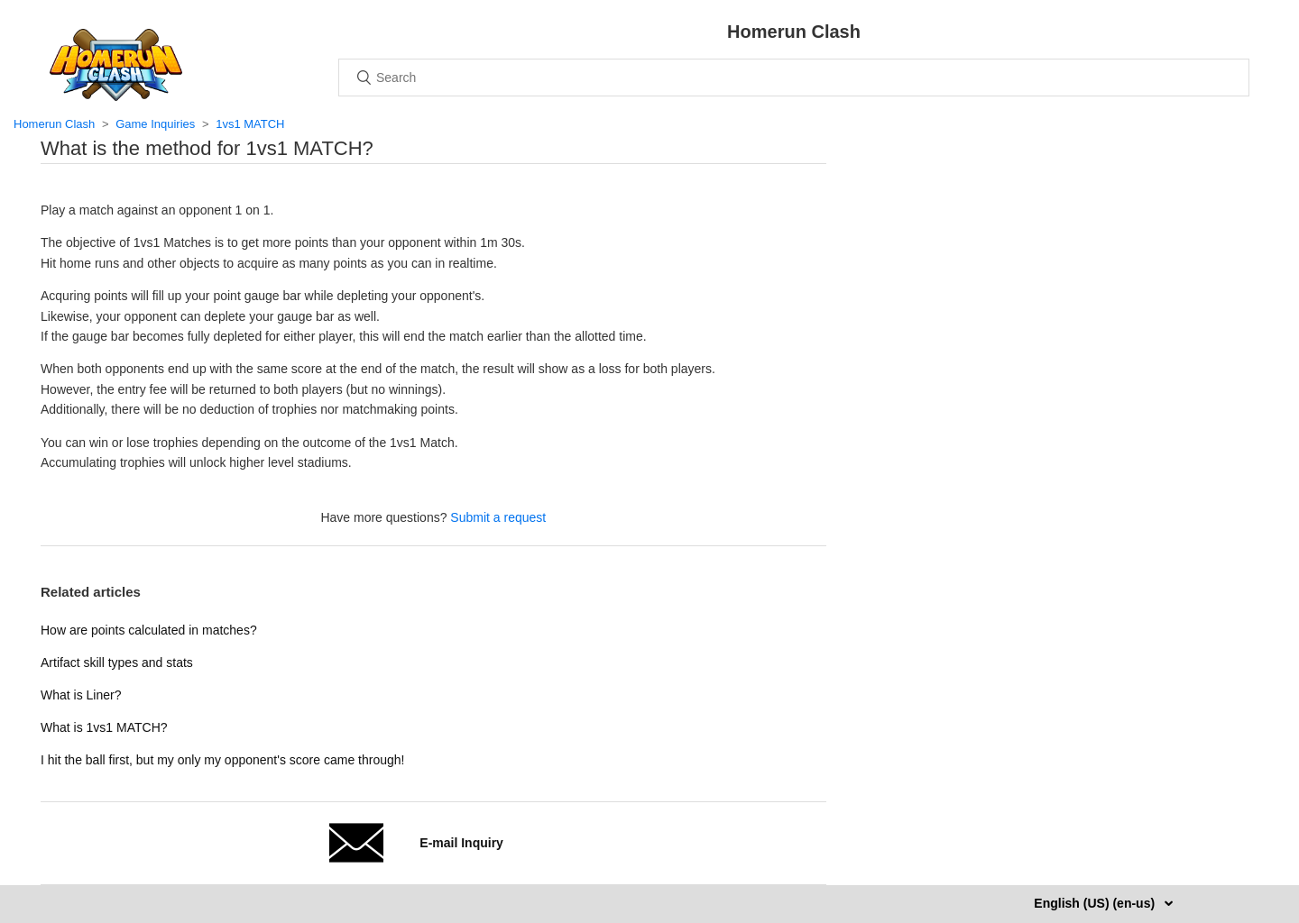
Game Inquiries (155, 124)
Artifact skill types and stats (117, 662)
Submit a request (498, 517)
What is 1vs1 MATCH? (104, 727)
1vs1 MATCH (250, 124)
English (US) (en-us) (1096, 903)
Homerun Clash (54, 124)
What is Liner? (81, 695)
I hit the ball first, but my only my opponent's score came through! (222, 760)
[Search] (793, 77)
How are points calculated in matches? (149, 630)
